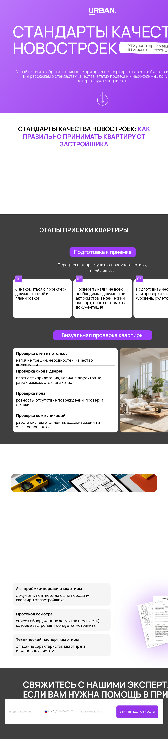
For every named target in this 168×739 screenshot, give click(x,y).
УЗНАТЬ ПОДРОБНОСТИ (137, 712)
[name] (25, 711)
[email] (97, 711)
